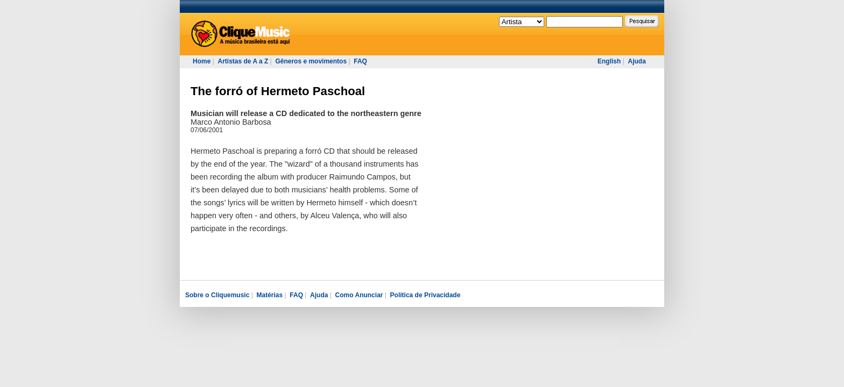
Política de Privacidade (425, 295)
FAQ (360, 61)
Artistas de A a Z (242, 61)
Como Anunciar (359, 295)
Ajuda (636, 61)
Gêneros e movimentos (311, 61)
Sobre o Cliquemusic (217, 295)
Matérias (269, 295)
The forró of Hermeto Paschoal (278, 91)
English (609, 61)
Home (201, 61)
